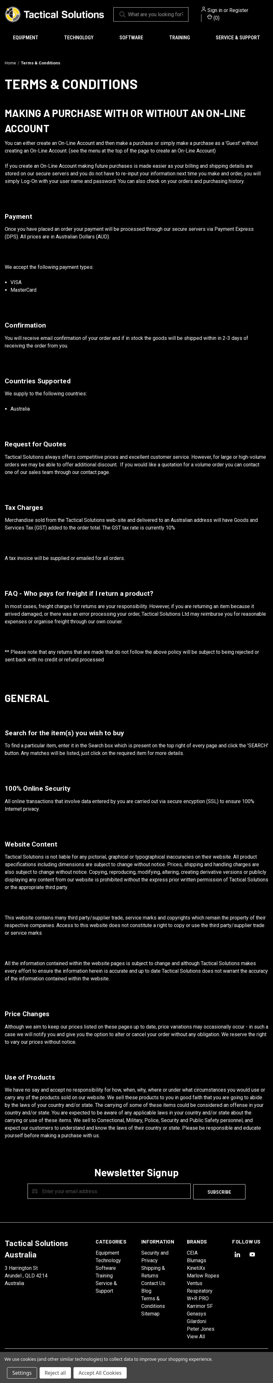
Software (131, 38)
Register (238, 10)
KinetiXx (196, 1267)
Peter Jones (200, 1328)
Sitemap (150, 1313)
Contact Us (153, 1283)
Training (179, 38)
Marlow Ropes (203, 1275)
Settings (22, 1372)
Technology (78, 38)
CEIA (192, 1252)
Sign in (214, 10)
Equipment (25, 38)
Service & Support (238, 38)
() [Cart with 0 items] (213, 17)
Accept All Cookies (100, 1372)
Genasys (196, 1313)
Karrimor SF (200, 1305)
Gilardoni (196, 1321)
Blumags (196, 1260)
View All (196, 1336)
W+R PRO (198, 1298)
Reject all (55, 1372)
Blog (146, 1290)
